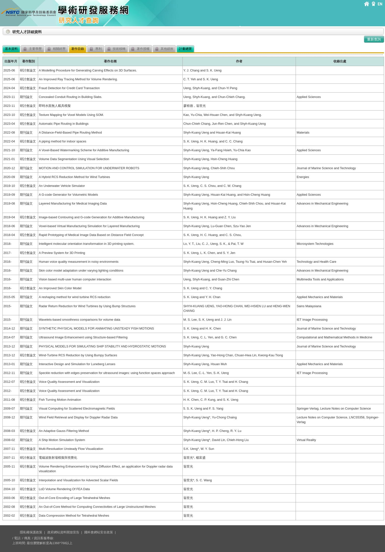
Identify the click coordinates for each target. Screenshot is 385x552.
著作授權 (140, 49)
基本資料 (11, 49)
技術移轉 (116, 49)
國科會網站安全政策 (98, 532)
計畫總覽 (185, 49)
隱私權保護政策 (31, 532)
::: (3, 29)
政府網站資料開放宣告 (63, 532)
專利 (96, 49)
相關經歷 (56, 49)
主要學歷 (32, 49)
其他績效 (164, 49)
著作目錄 (77, 49)
